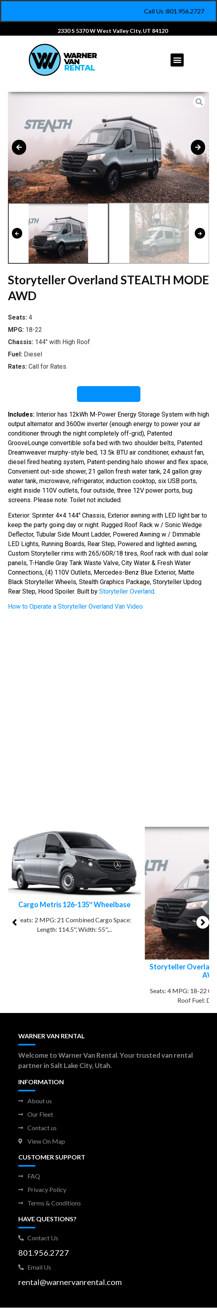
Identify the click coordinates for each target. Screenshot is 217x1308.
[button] (177, 60)
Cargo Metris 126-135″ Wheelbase (108, 904)
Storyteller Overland (126, 591)
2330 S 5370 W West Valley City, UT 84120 (113, 30)
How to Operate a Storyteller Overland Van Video (75, 606)
